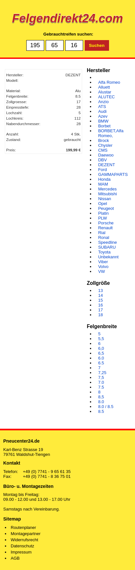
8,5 (101, 396)
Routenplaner (23, 527)
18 (100, 314)
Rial (101, 232)
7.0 (101, 382)
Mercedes (107, 189)
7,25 (102, 372)
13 (100, 290)
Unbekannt (108, 256)
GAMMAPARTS (113, 174)
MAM (103, 184)
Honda (104, 179)
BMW (103, 121)
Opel (102, 203)
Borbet (104, 126)
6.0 (101, 358)
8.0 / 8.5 (105, 406)
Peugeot (106, 208)
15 (100, 300)
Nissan (104, 198)
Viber (103, 261)
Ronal (103, 237)
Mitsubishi (107, 193)
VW (101, 271)
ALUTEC (106, 96)
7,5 (101, 377)
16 (100, 305)
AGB (15, 558)
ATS (102, 106)
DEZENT (106, 164)
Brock (103, 140)
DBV (102, 159)
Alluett (104, 87)
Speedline (107, 242)
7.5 (101, 387)
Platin (103, 213)
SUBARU (107, 247)
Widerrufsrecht (24, 539)
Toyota (104, 252)
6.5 (101, 362)
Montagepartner (26, 533)
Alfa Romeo (109, 82)
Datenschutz (22, 545)
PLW (102, 218)
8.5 (101, 411)
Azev (102, 116)
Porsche (106, 222)
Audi (102, 111)
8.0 (101, 401)
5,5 (101, 338)
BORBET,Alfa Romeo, (110, 133)
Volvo (103, 266)
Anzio (103, 101)
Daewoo (106, 155)
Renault (105, 227)
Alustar (104, 92)
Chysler (105, 145)
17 (100, 309)
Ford (102, 169)
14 (100, 295)
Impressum (21, 552)
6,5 (101, 353)
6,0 (101, 348)
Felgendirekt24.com (67, 18)
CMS (102, 150)
